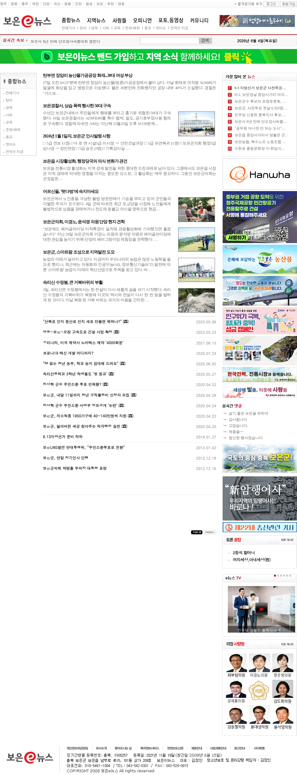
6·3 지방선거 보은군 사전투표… (260, 88)
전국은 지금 (179, 27)
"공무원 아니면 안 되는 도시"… (260, 128)
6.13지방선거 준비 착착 (63, 436)
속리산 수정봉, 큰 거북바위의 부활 (73, 282)
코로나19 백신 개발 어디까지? (68, 353)
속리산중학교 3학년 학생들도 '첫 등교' (75, 373)
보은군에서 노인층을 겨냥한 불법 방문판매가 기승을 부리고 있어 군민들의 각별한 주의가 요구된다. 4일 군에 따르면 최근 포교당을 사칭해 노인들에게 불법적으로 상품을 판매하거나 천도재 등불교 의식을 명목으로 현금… (107, 204)
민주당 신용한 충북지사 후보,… (260, 115)
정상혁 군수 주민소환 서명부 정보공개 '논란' (80, 405)
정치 (83, 27)
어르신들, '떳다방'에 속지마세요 (71, 191)
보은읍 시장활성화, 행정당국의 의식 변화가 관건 (85, 161)
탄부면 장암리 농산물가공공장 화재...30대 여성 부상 (87, 75)
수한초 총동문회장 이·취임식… (260, 148)
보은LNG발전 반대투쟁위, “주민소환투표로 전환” (84, 447)
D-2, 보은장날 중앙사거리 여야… (261, 94)
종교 (147, 27)
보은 (99, 4)
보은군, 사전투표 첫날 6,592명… (261, 108)
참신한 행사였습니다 (246, 438)
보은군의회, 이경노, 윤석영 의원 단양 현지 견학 (84, 222)
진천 (78, 4)
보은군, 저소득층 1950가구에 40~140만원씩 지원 (84, 415)
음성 (89, 4)
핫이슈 (161, 27)
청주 (3, 4)
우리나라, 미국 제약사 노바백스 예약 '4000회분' (83, 342)
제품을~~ (236, 432)
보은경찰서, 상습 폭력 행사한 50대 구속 (77, 105)
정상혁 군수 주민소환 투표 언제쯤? (72, 384)
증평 (67, 4)
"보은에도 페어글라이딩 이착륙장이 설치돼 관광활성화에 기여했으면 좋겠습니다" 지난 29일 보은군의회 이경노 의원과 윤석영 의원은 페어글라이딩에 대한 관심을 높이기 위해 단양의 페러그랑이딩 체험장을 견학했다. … (107, 234)
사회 (105, 27)
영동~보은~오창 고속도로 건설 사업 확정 (77, 331)
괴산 (57, 4)
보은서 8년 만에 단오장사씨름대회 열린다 (65, 41)
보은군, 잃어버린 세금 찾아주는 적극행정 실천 (81, 426)
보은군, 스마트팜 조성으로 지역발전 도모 (79, 252)
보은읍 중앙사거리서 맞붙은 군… (262, 135)
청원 (14, 4)
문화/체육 (132, 27)
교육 (117, 27)
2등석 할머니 (244, 552)
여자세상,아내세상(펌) (251, 559)
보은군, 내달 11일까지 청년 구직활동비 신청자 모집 (86, 394)
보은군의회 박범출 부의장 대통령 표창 (75, 468)
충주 (24, 4)
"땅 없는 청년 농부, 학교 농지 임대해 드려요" (80, 363)
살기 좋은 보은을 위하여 (248, 413)
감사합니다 (238, 419)
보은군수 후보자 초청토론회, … (260, 101)
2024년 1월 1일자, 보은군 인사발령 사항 (76, 136)
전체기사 (68, 27)
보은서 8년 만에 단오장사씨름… (261, 121)
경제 (94, 27)
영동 (121, 4)
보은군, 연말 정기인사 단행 (65, 457)
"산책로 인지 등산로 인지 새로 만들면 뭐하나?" (82, 321)
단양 (46, 4)
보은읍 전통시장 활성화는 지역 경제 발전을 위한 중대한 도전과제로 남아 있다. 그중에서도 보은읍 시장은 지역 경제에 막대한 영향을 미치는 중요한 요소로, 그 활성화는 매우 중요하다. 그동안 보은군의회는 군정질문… (129, 173)
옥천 (110, 4)
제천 (35, 4)
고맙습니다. (238, 425)
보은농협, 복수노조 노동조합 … (260, 142)
